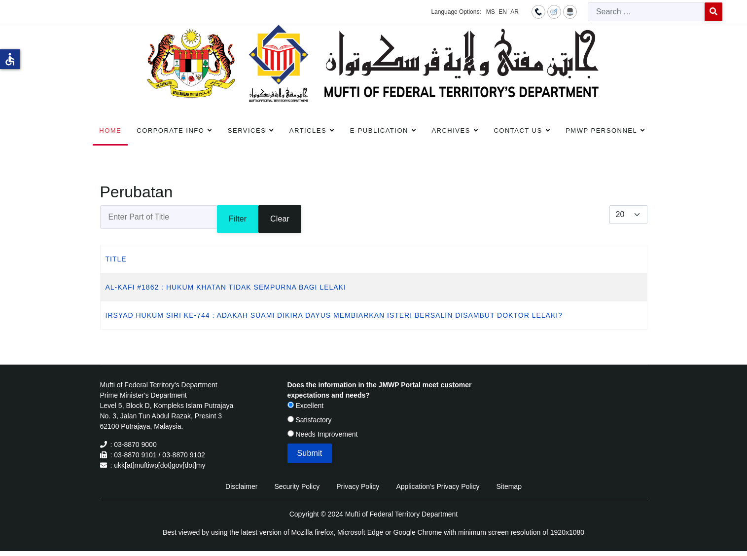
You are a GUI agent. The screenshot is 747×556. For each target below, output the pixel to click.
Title (116, 259)
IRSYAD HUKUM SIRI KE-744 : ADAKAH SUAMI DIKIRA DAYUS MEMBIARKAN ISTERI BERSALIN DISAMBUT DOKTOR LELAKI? (334, 315)
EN (502, 11)
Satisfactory (309, 420)
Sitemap (509, 486)
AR (514, 11)
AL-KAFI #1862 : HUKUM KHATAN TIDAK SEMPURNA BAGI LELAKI (226, 287)
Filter (238, 219)
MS (490, 11)
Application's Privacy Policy (437, 486)
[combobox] (646, 11)
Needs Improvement (322, 434)
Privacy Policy (357, 486)
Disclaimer (241, 486)
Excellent (305, 405)
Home (110, 130)
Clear (279, 219)
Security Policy (297, 486)
